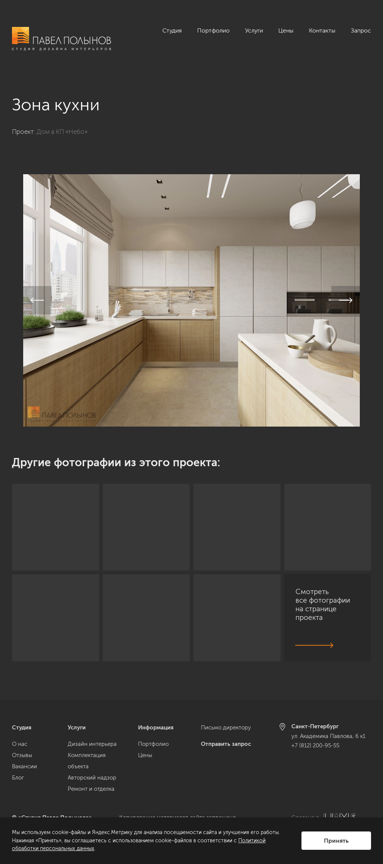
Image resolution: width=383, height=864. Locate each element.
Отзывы (22, 755)
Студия (172, 30)
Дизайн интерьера (92, 744)
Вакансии (24, 766)
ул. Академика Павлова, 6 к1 (328, 736)
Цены (286, 30)
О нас (19, 744)
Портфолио (213, 30)
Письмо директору (226, 727)
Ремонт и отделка (91, 788)
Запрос (361, 30)
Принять (336, 840)
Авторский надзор (92, 777)
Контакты (322, 30)
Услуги (254, 30)
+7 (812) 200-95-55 (315, 745)
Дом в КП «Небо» (62, 123)
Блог (18, 777)
